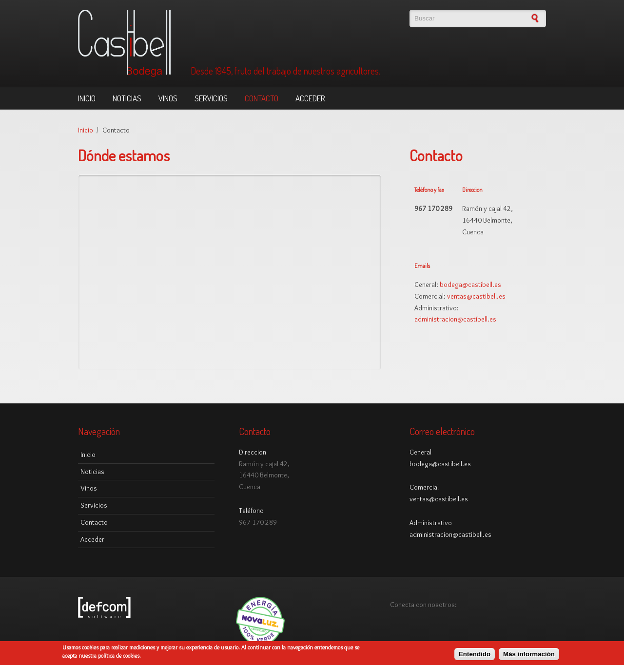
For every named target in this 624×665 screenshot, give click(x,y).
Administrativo (431, 522)
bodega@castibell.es (470, 284)
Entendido (474, 654)
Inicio (87, 98)
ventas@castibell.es (476, 296)
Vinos (167, 98)
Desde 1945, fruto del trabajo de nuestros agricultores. (285, 71)
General (420, 452)
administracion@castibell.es (455, 319)
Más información (529, 654)
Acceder (310, 98)
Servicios (211, 98)
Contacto (261, 98)
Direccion (252, 452)
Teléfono (251, 510)
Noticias (127, 98)
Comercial (424, 487)
